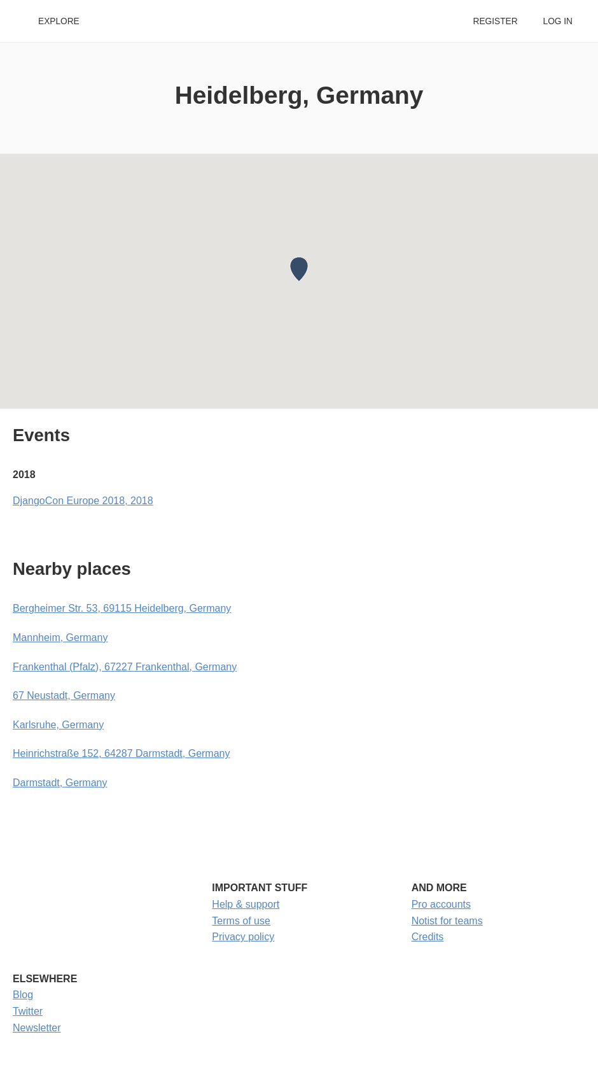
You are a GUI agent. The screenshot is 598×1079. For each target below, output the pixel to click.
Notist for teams (447, 920)
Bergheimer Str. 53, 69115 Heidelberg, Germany (122, 608)
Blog (23, 994)
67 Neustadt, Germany (64, 695)
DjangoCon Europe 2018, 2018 (83, 500)
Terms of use (241, 920)
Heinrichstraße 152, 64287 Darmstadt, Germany (121, 753)
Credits (428, 936)
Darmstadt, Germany (60, 782)
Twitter (28, 1011)
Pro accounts (441, 904)
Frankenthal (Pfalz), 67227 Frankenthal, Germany (125, 666)
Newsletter (37, 1027)
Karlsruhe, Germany (58, 724)
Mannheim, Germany (60, 637)
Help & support (245, 904)
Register (495, 21)
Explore (59, 21)
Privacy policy (243, 936)
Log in (558, 21)
